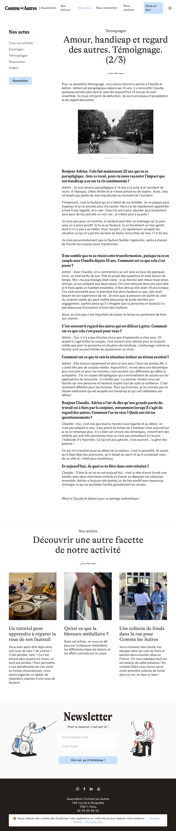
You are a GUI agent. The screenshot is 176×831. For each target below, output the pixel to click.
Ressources (17, 62)
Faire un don (151, 8)
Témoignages (18, 55)
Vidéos (14, 68)
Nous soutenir (128, 8)
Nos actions (65, 8)
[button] (86, 8)
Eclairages (16, 49)
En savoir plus (94, 822)
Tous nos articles (21, 43)
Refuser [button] (78, 822)
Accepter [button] (154, 818)
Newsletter (20, 81)
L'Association (47, 8)
